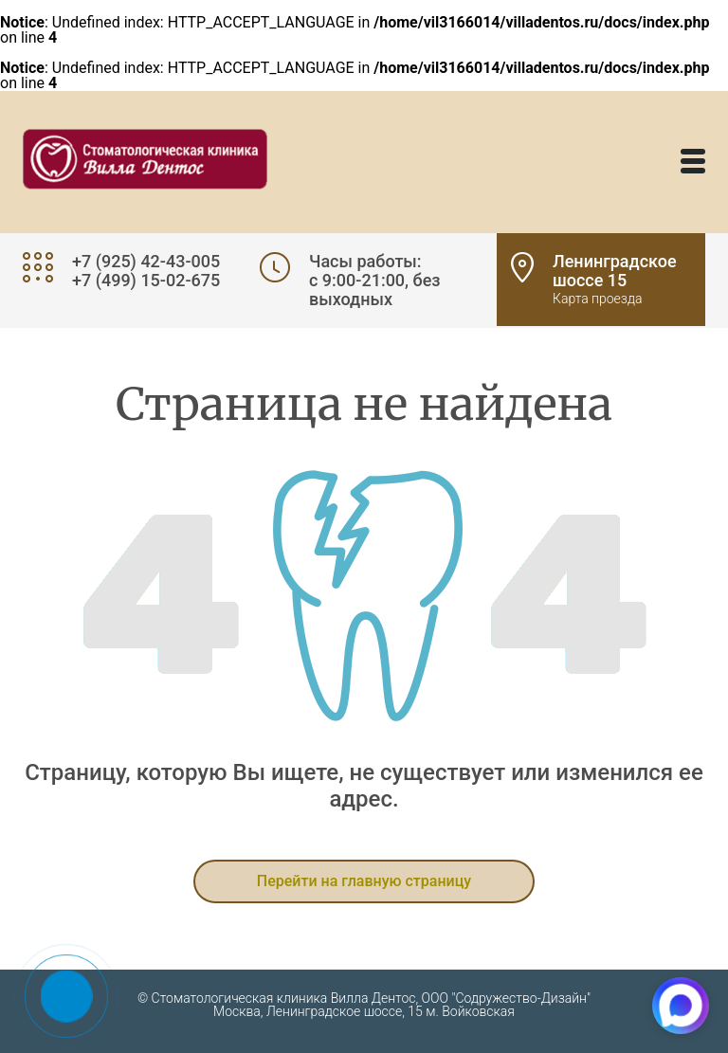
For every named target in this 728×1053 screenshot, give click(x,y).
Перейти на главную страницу (364, 881)
